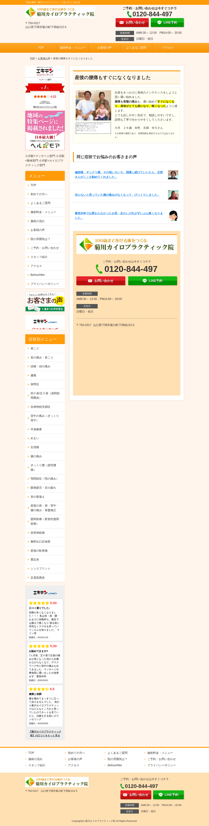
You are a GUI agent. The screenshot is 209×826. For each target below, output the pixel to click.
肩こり (35, 348)
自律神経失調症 (40, 406)
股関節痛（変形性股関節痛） (45, 521)
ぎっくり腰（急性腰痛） (43, 467)
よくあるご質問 (136, 47)
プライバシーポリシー (45, 283)
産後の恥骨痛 (39, 550)
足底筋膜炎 (38, 577)
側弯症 (35, 384)
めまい (35, 438)
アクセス (168, 47)
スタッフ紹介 (39, 256)
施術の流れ (38, 221)
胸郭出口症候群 (40, 541)
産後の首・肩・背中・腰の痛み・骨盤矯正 (45, 508)
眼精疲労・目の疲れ (43, 487)
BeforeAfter (38, 274)
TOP (41, 47)
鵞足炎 (35, 559)
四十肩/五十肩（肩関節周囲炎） (45, 395)
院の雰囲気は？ (40, 239)
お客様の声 (104, 47)
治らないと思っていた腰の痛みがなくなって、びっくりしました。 (117, 194)
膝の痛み (36, 456)
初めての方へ (39, 194)
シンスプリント (40, 568)
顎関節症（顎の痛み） (45, 478)
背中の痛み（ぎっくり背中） (45, 418)
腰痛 (33, 375)
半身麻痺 (36, 429)
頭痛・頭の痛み (40, 366)
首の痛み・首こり (42, 357)
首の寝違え (38, 496)
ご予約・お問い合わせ (45, 247)
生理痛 (35, 447)
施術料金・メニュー (73, 47)
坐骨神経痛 (38, 532)
